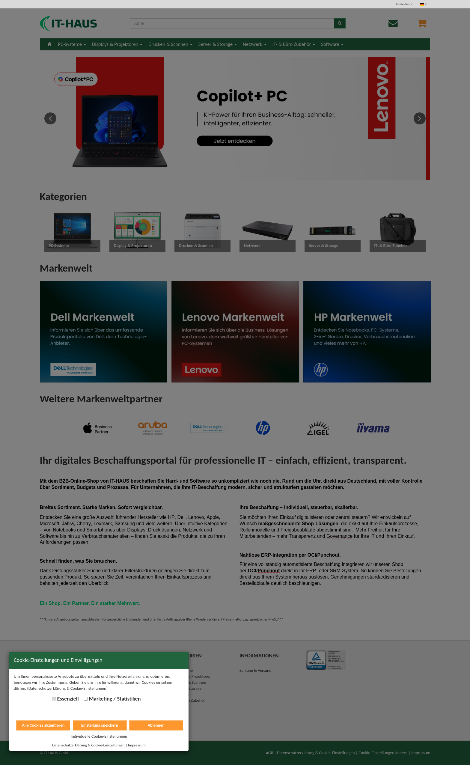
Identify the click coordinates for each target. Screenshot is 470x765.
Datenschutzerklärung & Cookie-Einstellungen (88, 745)
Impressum (137, 745)
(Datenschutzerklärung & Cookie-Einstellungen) (67, 688)
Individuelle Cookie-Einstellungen (99, 736)
